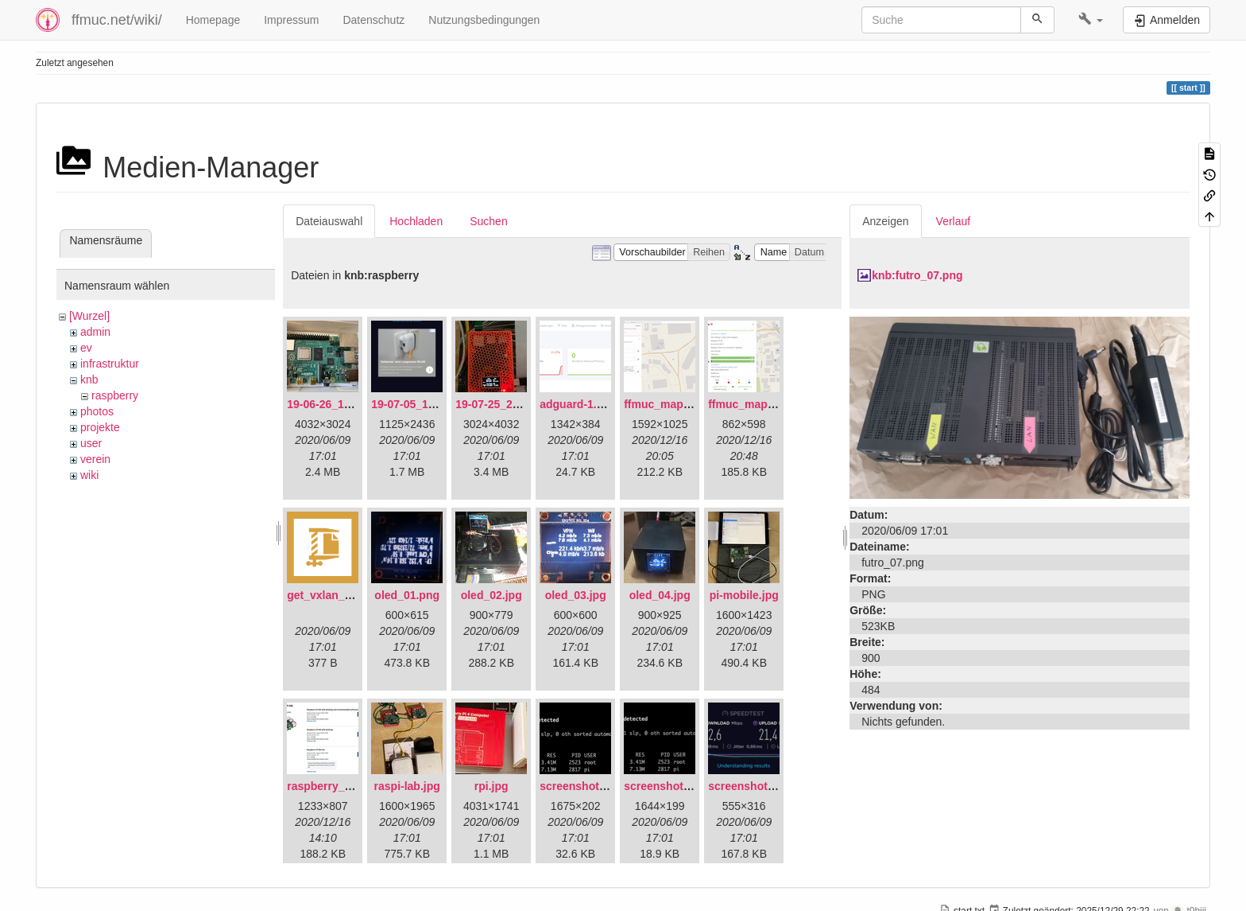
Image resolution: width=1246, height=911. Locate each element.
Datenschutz (373, 20)
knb (89, 379)
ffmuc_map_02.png (759, 404)
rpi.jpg (491, 786)
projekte (100, 427)
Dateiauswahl (329, 221)
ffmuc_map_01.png (675, 404)
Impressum (291, 20)
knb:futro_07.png (917, 275)
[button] (1090, 20)
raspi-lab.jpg (407, 786)
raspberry (114, 395)
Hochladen (416, 221)
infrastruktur (109, 363)
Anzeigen (885, 221)
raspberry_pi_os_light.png (357, 786)
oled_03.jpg (575, 595)
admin (95, 331)
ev (86, 347)
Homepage (213, 20)
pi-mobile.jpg (744, 595)
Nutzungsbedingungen (484, 20)
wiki (89, 475)
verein (95, 459)
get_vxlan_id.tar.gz (336, 595)
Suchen (488, 221)
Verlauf (953, 221)
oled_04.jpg (660, 595)
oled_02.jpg (491, 595)
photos (97, 411)
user (91, 443)
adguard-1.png (578, 404)
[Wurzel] (89, 316)
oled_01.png (406, 595)
